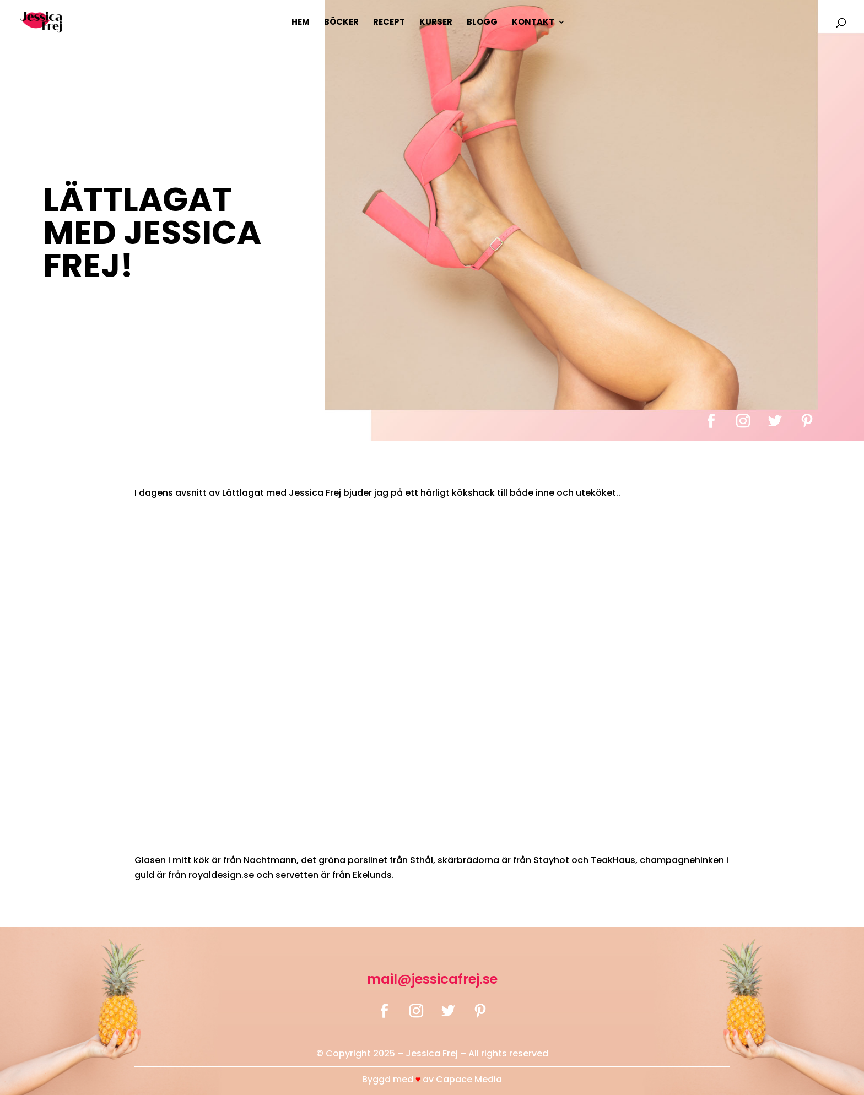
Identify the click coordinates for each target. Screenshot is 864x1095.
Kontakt (533, 23)
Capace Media (469, 1079)
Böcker (341, 23)
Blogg (482, 23)
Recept (389, 23)
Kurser (435, 23)
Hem (300, 23)
